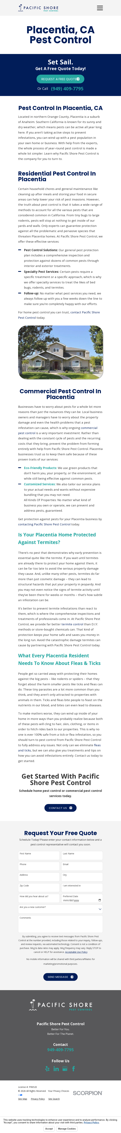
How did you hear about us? (34, 896)
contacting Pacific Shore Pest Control (44, 524)
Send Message (60, 977)
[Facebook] (73, 1068)
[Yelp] (47, 1068)
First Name (25, 853)
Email (65, 864)
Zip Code (24, 885)
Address (24, 875)
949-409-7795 (60, 1049)
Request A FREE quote (60, 79)
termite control (72, 624)
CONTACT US (60, 808)
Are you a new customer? (33, 907)
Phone (23, 864)
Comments (25, 918)
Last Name (68, 853)
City (65, 875)
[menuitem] (22, 1099)
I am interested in (72, 885)
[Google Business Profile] (64, 1068)
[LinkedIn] (56, 1068)
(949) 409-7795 (67, 88)
